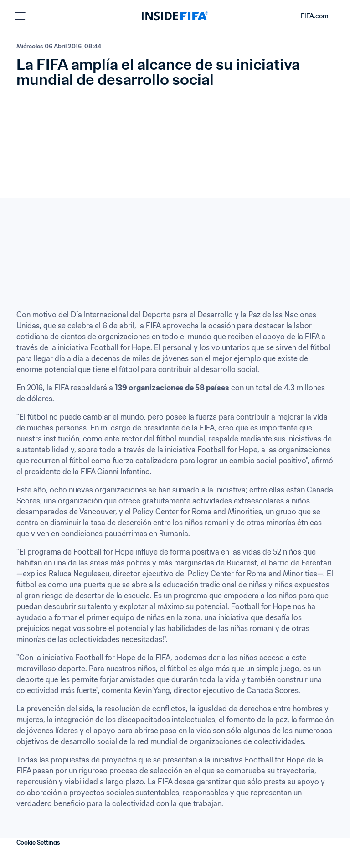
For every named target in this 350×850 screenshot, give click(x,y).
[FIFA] (175, 16)
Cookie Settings (38, 842)
